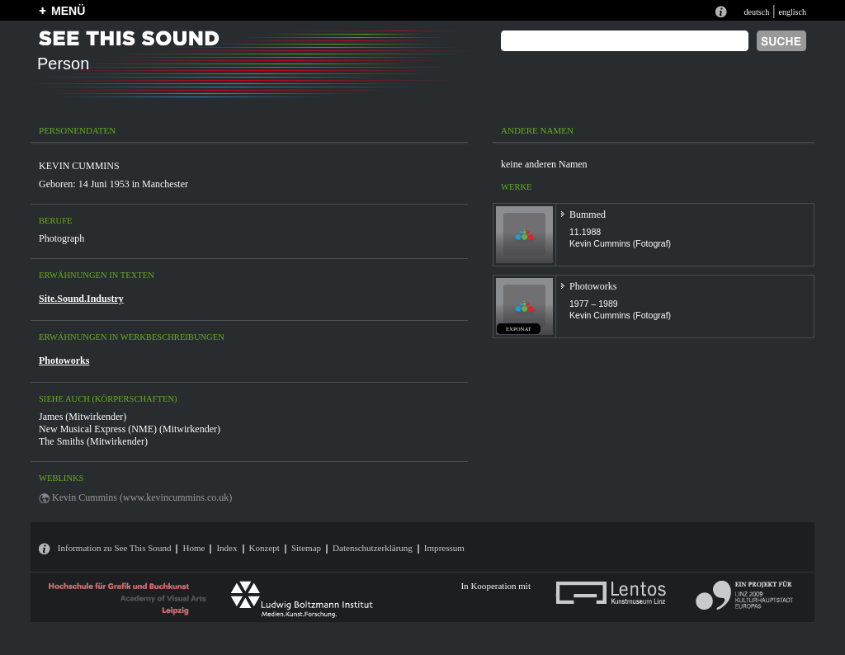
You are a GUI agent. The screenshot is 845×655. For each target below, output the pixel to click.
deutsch (756, 11)
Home (193, 548)
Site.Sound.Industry (81, 298)
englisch (792, 11)
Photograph (61, 238)
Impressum (444, 548)
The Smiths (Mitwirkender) (93, 441)
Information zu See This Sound (115, 548)
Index (226, 548)
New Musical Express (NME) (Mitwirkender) (129, 429)
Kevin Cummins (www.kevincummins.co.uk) (142, 497)
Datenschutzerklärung (373, 548)
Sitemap (306, 548)
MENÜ (68, 10)
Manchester (165, 184)
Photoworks (64, 360)
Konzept (264, 548)
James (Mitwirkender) (82, 416)
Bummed (587, 214)
